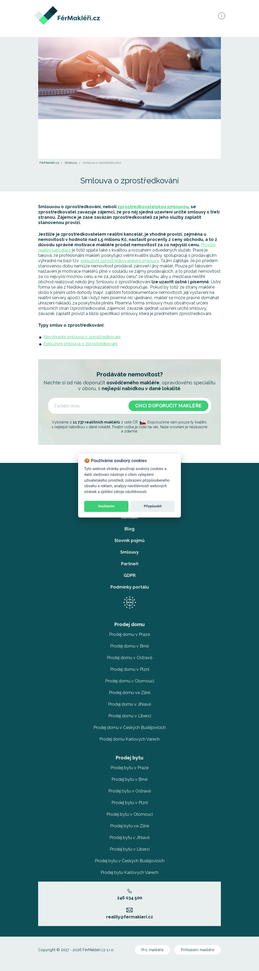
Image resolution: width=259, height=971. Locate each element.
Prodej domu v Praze (129, 634)
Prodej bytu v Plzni (129, 802)
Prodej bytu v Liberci (130, 849)
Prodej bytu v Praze (129, 767)
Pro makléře (152, 950)
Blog (129, 528)
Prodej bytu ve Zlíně (129, 825)
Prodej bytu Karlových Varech (129, 872)
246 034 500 (129, 894)
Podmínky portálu (129, 587)
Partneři (129, 563)
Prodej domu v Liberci (129, 715)
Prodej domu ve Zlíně (129, 692)
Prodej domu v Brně (129, 646)
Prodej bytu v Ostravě (129, 791)
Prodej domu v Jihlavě (129, 704)
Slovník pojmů (129, 540)
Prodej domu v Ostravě (129, 657)
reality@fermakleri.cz (129, 913)
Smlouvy (71, 163)
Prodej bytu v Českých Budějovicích (129, 860)
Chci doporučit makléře (168, 405)
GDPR (130, 575)
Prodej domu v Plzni (129, 669)
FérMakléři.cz (49, 163)
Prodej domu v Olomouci (129, 680)
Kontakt (129, 517)
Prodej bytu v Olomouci (129, 814)
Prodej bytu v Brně (129, 779)
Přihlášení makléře (197, 950)
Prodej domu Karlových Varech (129, 739)
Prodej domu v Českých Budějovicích (129, 727)
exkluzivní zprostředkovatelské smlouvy (120, 260)
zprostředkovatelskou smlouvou (153, 206)
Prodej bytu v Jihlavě (129, 837)
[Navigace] (221, 16)
